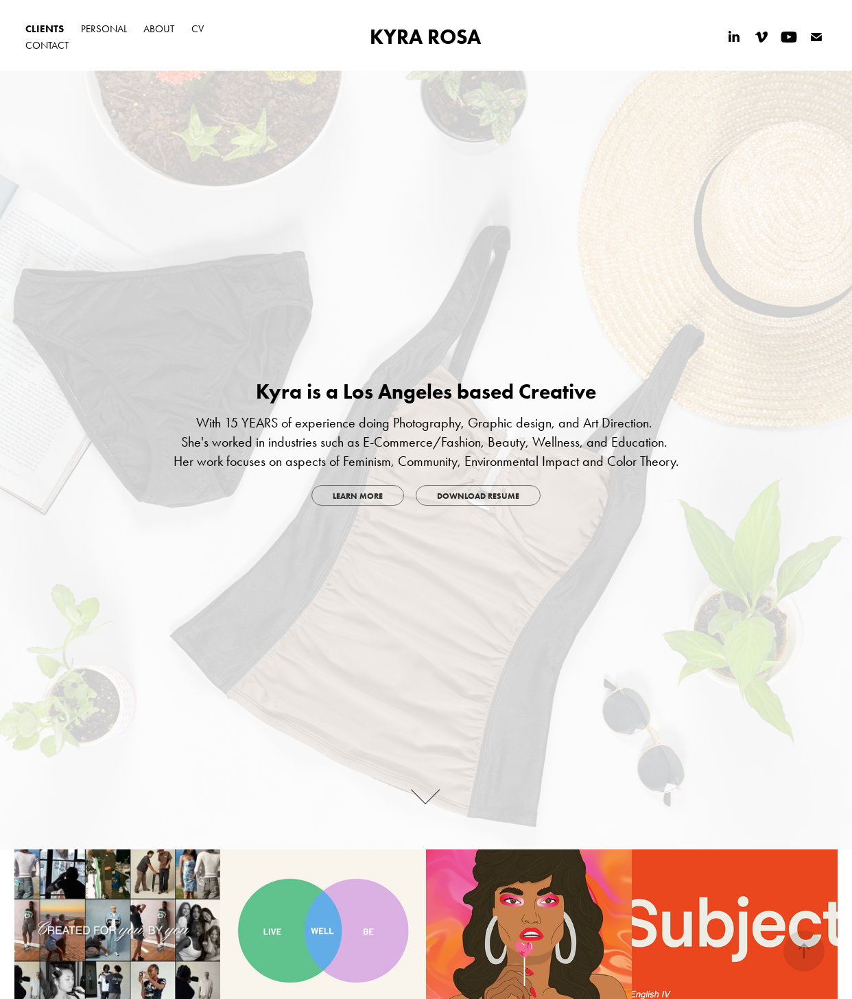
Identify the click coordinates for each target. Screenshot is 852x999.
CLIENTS (44, 29)
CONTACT (47, 45)
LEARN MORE (358, 496)
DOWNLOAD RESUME (478, 496)
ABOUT (158, 29)
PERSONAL (104, 29)
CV (197, 29)
